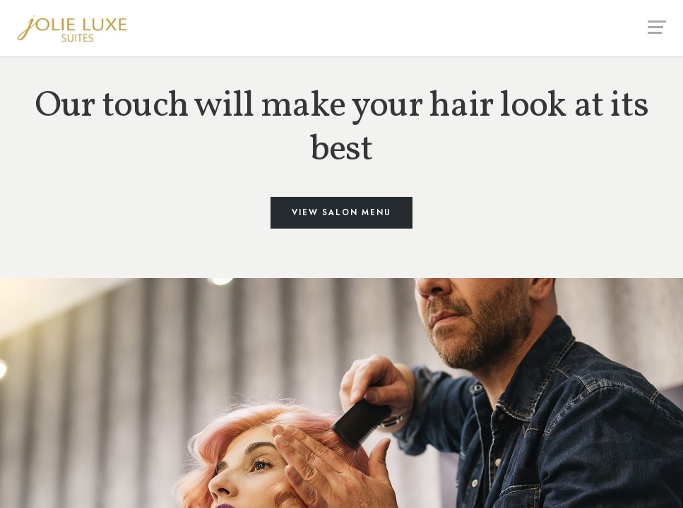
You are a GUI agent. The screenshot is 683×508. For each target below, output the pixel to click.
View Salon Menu (341, 212)
